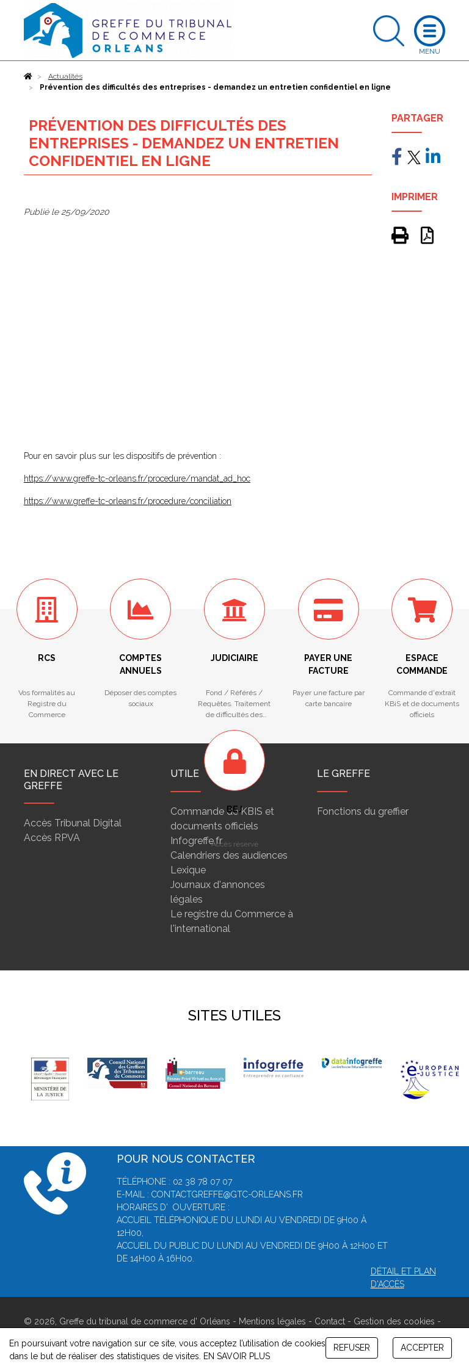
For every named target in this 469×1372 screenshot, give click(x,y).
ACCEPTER (422, 1347)
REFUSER (351, 1347)
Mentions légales (272, 1321)
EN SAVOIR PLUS (236, 1356)
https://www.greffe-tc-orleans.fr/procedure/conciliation (127, 501)
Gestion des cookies (394, 1321)
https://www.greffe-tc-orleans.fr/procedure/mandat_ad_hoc (137, 478)
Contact (329, 1321)
